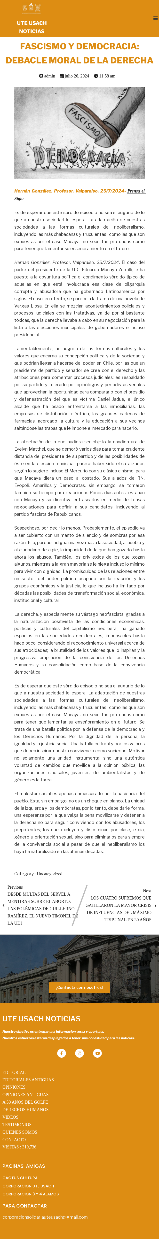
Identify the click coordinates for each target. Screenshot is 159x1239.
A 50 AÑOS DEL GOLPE (25, 1102)
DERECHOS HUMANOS (25, 1109)
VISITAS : (19, 1147)
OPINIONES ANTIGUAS (25, 1094)
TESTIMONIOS (17, 1124)
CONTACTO (14, 1139)
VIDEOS (10, 1117)
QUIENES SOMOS (19, 1132)
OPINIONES (13, 1087)
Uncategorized (49, 873)
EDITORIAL (14, 1072)
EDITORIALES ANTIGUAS (28, 1079)
